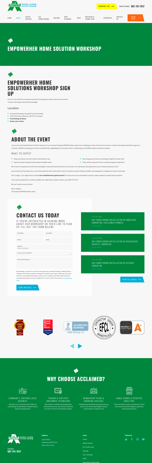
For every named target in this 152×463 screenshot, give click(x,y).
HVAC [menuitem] (79, 18)
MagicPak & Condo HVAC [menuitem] (90, 18)
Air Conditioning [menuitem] (43, 18)
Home (85, 443)
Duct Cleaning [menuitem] (67, 18)
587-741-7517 (137, 6)
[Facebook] (132, 443)
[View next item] (80, 350)
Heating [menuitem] (57, 18)
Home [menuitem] (10, 18)
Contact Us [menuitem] (119, 18)
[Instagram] (137, 443)
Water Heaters (88, 447)
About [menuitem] (18, 18)
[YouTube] (143, 443)
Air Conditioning (88, 451)
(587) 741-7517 (73, 184)
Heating (85, 455)
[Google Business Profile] (126, 443)
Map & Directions (48, 449)
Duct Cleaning (87, 459)
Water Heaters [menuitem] (28, 18)
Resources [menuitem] (108, 18)
